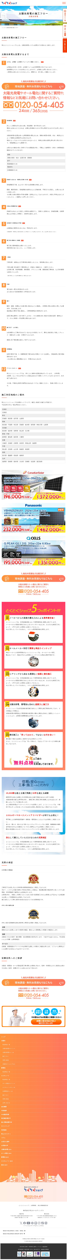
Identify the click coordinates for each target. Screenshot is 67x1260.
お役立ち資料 (5, 1141)
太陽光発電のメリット (9, 1048)
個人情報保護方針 (6, 1122)
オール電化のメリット (9, 1083)
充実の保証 (6, 1060)
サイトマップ (5, 1126)
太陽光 (3, 1040)
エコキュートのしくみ (9, 1087)
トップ (3, 1037)
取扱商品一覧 (6, 1044)
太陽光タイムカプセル (9, 1064)
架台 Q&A (4, 1165)
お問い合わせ (6, 1102)
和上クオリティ (6, 1134)
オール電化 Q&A (6, 1153)
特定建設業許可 (6, 1118)
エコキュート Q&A (7, 1161)
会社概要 (4, 1106)
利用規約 (4, 1130)
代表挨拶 (4, 1110)
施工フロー (6, 1056)
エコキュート (5, 1075)
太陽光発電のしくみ (8, 1052)
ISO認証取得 (5, 1114)
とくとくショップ (24, 1205)
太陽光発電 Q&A (6, 1149)
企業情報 (33, 1205)
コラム (3, 1137)
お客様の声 (4, 1145)
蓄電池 (3, 1068)
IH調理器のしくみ (8, 1091)
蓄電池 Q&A (5, 1157)
